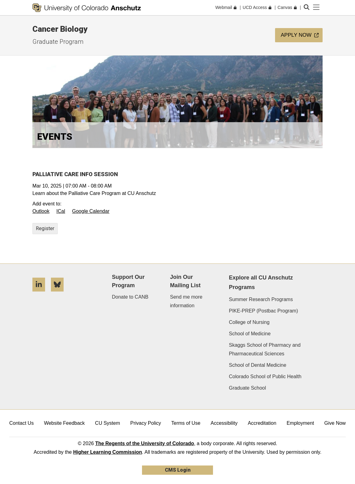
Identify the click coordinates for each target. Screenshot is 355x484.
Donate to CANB (130, 297)
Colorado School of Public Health (265, 376)
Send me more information (186, 301)
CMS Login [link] (177, 470)
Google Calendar (91, 211)
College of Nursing (249, 322)
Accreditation (262, 423)
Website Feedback (64, 423)
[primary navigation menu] (316, 7)
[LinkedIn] (41, 293)
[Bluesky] (59, 293)
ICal (60, 211)
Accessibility (224, 423)
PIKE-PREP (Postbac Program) (263, 310)
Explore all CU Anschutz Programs (261, 282)
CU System (107, 423)
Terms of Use (185, 423)
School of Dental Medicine (257, 365)
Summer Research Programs (261, 299)
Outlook (40, 211)
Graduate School (247, 388)
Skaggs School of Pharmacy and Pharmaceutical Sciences (264, 349)
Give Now (335, 423)
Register (45, 228)
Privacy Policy (145, 423)
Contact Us (21, 423)
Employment (300, 423)
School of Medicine (249, 333)
